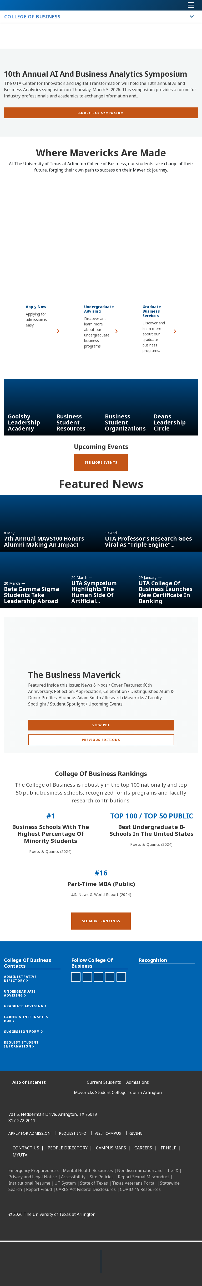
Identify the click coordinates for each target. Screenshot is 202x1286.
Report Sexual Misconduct (143, 1177)
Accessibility (73, 1177)
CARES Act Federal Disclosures (86, 1189)
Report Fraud (39, 1189)
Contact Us (26, 1148)
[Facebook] (78, 1202)
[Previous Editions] (101, 761)
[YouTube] (124, 1202)
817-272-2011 (21, 1120)
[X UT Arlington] (112, 1202)
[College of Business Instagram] (87, 996)
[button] (101, 946)
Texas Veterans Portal (134, 1183)
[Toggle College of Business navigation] (192, 16)
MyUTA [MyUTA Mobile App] (20, 1155)
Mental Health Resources (88, 1170)
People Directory (68, 1148)
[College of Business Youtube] (121, 996)
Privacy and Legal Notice (32, 1177)
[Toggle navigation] (191, 5)
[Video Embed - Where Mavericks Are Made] (101, 227)
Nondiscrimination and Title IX (147, 1170)
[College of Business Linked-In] (98, 996)
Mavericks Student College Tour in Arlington (118, 1092)
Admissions (137, 1082)
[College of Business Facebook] (75, 996)
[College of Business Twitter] (109, 996)
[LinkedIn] (89, 1202)
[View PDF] (101, 746)
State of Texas (94, 1183)
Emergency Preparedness (33, 1170)
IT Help (168, 1148)
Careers (143, 1148)
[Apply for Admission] (29, 1134)
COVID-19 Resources (140, 1189)
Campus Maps (111, 1148)
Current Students (104, 1082)
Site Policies (102, 1177)
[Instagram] (101, 1202)
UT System (65, 1183)
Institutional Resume (29, 1183)
